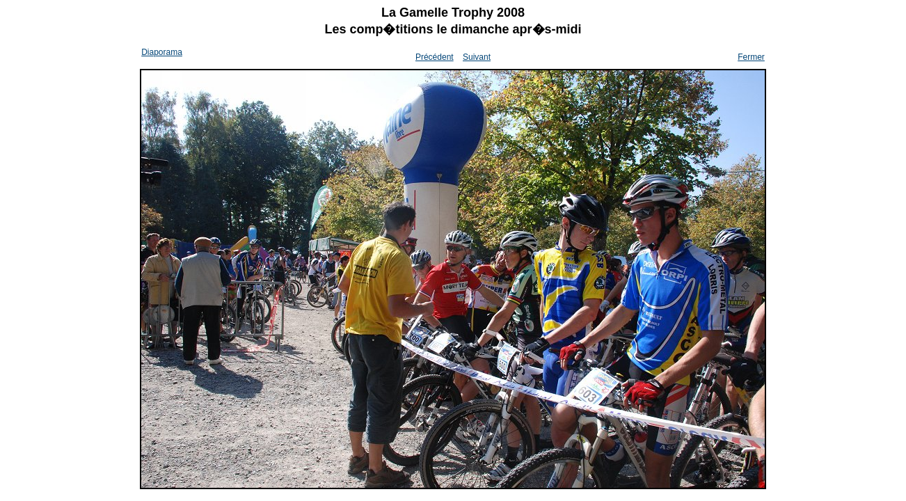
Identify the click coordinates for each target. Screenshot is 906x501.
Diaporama (161, 52)
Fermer (751, 57)
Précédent (434, 57)
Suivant (477, 57)
